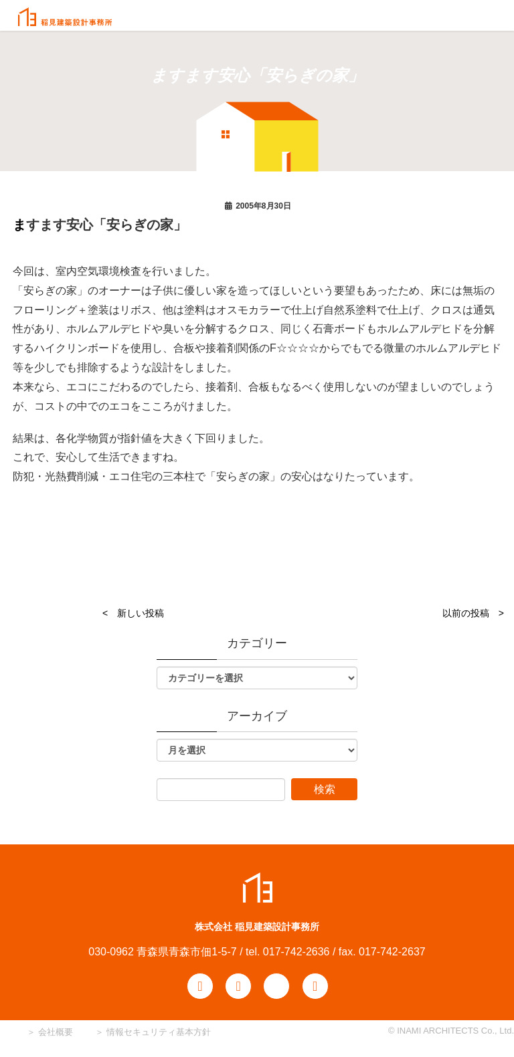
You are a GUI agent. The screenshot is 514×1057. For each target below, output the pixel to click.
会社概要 (54, 1032)
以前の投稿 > (473, 613)
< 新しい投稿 (133, 613)
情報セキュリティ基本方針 (158, 1032)
